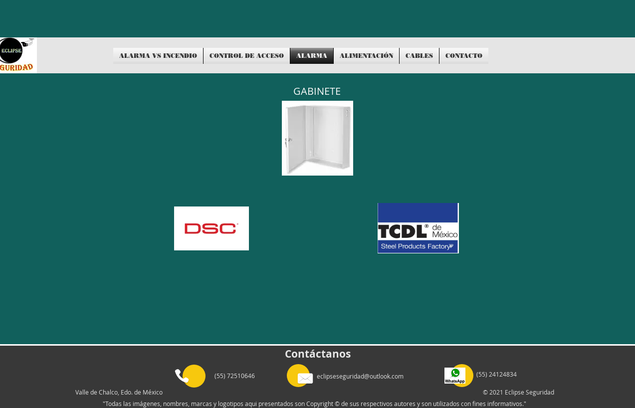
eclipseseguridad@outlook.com (360, 376)
